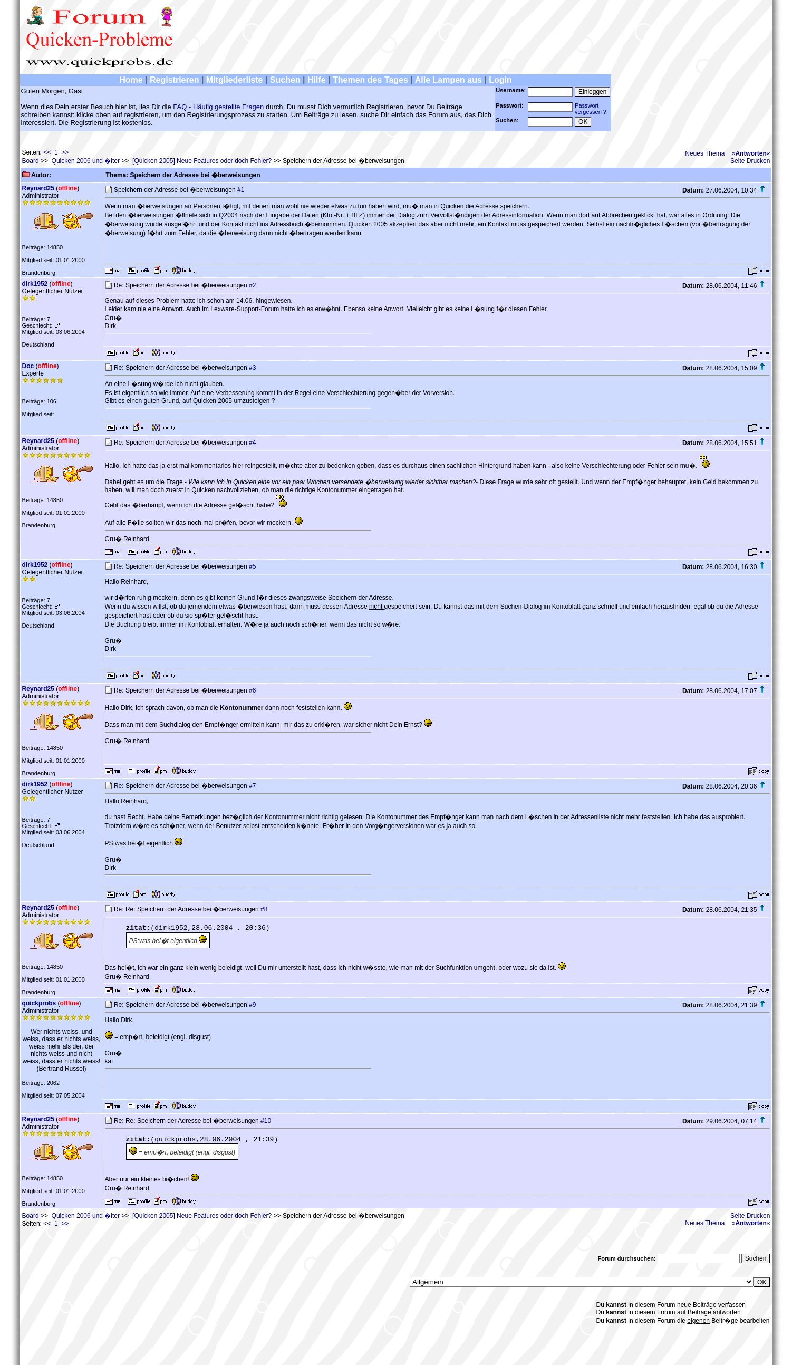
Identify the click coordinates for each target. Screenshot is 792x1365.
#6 (252, 690)
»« (751, 153)
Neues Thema (705, 153)
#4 (252, 442)
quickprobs (39, 1003)
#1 (240, 190)
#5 (252, 566)
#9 (252, 1004)
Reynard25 (38, 188)
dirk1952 (35, 283)
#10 (265, 1120)
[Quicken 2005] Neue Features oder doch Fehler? (202, 161)
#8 (263, 909)
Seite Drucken (750, 161)
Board (30, 161)
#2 (252, 285)
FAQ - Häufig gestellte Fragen (218, 107)
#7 (252, 786)
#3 (252, 367)
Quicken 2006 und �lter (86, 161)
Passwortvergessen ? (590, 108)
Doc (28, 366)
